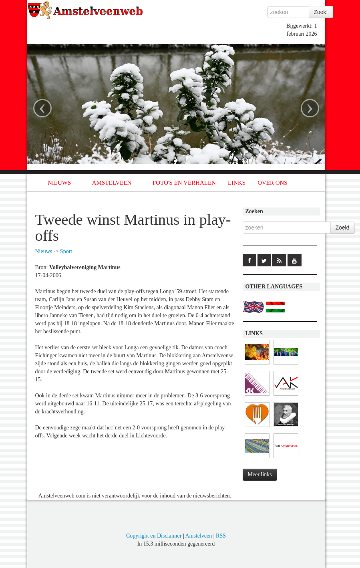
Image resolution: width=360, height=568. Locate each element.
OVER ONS (272, 182)
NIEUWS (59, 182)
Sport (66, 251)
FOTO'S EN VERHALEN (184, 182)
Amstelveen (198, 536)
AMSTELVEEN (112, 182)
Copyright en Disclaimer (153, 536)
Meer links (260, 474)
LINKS (236, 182)
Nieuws (43, 251)
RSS (221, 536)
